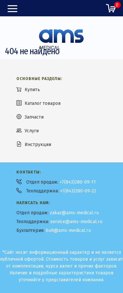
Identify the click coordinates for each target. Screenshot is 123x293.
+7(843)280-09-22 (78, 191)
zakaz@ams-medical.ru (74, 213)
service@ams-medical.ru (76, 221)
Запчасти (34, 117)
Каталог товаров (43, 103)
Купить (32, 89)
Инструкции (38, 144)
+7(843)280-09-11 (78, 182)
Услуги (32, 131)
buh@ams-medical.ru (68, 230)
